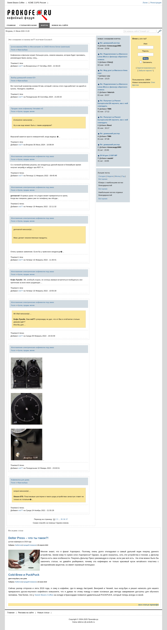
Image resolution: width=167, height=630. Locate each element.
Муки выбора (23, 50)
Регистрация (155, 3)
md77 (20, 66)
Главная (11, 25)
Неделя (110, 176)
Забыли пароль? (146, 70)
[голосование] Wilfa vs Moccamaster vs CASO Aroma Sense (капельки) (40, 47)
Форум (44, 25)
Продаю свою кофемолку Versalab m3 (27, 108)
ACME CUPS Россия (37, 3)
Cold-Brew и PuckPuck (23, 574)
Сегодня (101, 176)
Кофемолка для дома (20, 480)
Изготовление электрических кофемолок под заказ (32, 156)
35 (62, 519)
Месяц (117, 176)
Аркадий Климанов (29, 545)
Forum (13, 50)
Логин (145, 3)
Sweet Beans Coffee (15, 3)
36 (64, 519)
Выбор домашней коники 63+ (23, 78)
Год (123, 176)
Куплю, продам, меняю (26, 111)
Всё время (102, 179)
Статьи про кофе (28, 25)
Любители (18, 545)
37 (67, 519)
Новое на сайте (60, 25)
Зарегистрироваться (145, 68)
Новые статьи (43, 613)
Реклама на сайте (26, 613)
